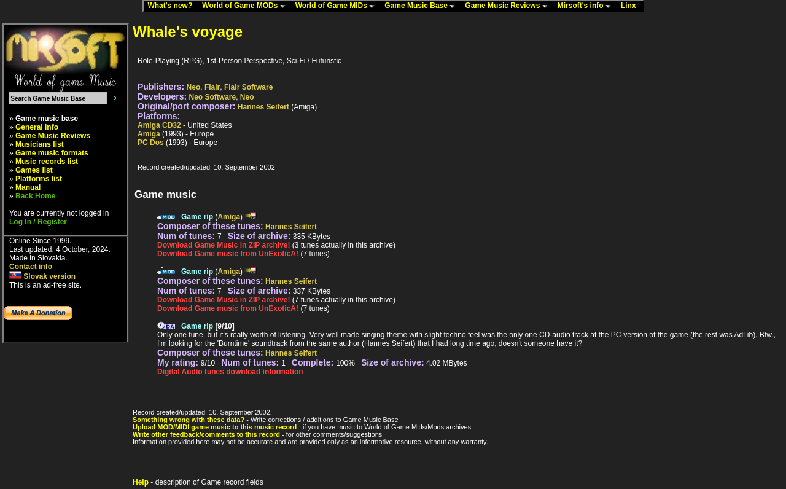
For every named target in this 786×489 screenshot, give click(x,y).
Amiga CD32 (159, 125)
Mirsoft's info (587, 6)
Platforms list (38, 178)
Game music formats (51, 153)
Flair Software (248, 87)
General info (36, 127)
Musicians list (39, 144)
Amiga (149, 134)
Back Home (35, 196)
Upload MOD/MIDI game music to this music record (215, 427)
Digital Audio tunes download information (230, 371)
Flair (212, 87)
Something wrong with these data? (188, 419)
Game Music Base (422, 6)
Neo (194, 87)
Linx (631, 6)
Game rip (197, 217)
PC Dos (151, 142)
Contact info (30, 266)
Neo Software (212, 97)
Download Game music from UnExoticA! (227, 253)
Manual (28, 187)
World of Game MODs (246, 6)
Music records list (46, 161)
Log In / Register (38, 221)
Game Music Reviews (508, 6)
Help (141, 482)
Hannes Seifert (263, 107)
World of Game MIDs (338, 6)
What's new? (172, 6)
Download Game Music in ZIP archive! (223, 245)
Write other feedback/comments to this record (206, 434)
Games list (34, 170)
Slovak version (42, 276)
